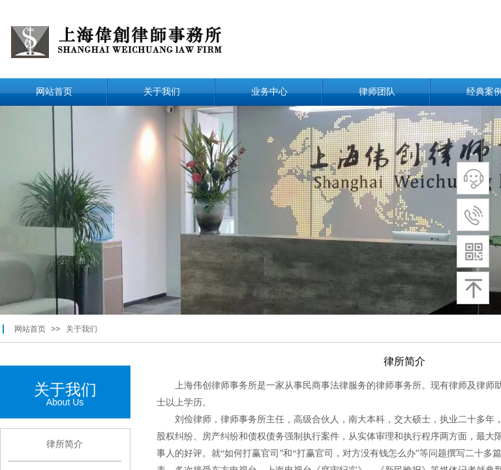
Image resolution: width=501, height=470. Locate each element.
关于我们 (162, 92)
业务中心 (269, 92)
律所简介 (64, 444)
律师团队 (377, 92)
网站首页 (54, 92)
